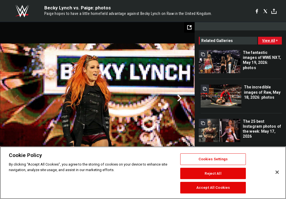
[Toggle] (274, 11)
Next (179, 98)
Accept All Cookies (213, 187)
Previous (16, 98)
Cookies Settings (213, 159)
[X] (265, 11)
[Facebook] (256, 11)
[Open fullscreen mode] (189, 27)
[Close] (277, 172)
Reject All (213, 173)
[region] (143, 172)
